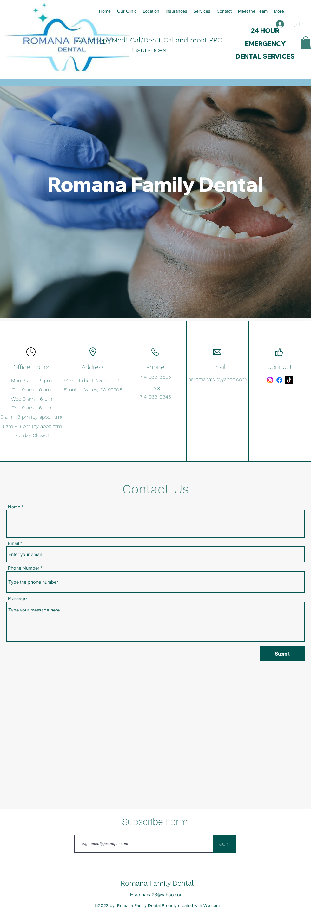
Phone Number (23, 567)
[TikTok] (289, 380)
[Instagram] (270, 380)
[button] (305, 42)
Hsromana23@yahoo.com (157, 894)
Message (17, 598)
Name (14, 506)
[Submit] (282, 653)
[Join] (224, 844)
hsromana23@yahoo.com (217, 379)
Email (13, 543)
